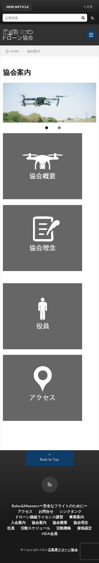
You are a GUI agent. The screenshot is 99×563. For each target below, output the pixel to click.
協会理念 (80, 522)
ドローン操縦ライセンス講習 (39, 517)
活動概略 (63, 528)
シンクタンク (70, 511)
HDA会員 (50, 533)
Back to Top (49, 459)
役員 (11, 528)
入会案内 (18, 522)
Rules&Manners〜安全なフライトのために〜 (49, 506)
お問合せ (46, 511)
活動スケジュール (35, 528)
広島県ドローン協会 (63, 550)
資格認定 (84, 528)
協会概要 (60, 522)
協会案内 (39, 522)
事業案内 (76, 517)
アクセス (25, 511)
